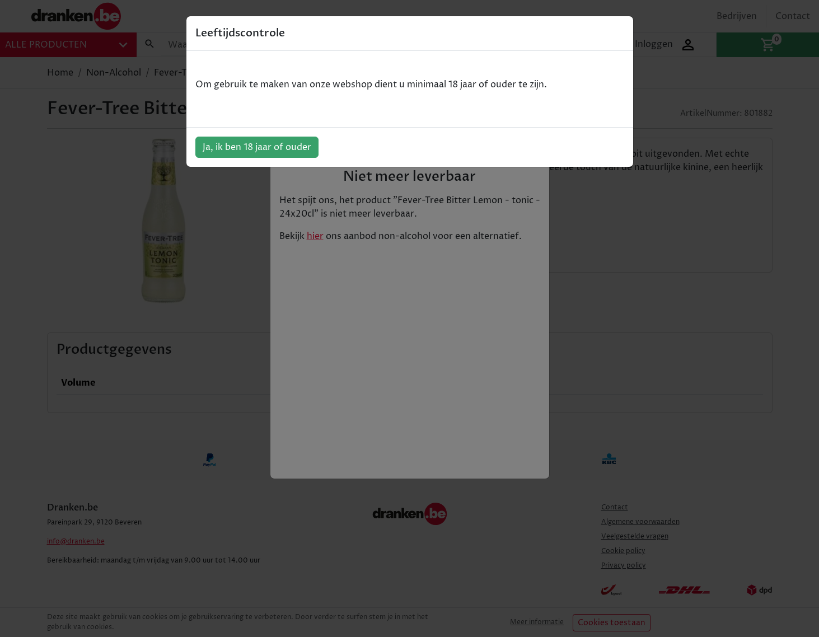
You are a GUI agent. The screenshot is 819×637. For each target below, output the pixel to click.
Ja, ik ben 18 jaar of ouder (257, 147)
